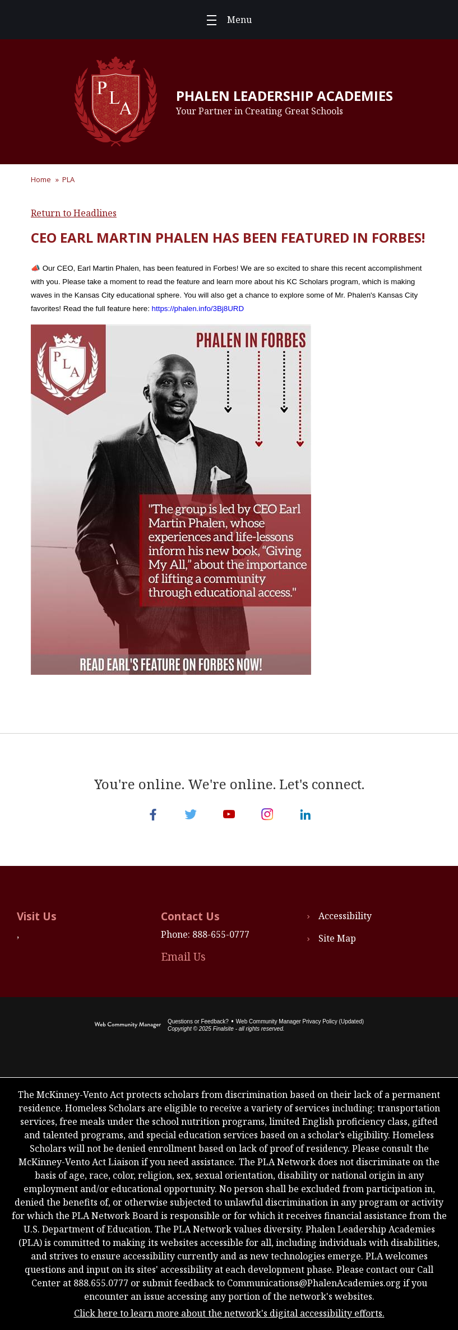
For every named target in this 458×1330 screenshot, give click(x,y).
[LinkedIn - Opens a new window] (305, 814)
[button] (229, 19)
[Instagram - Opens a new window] (267, 814)
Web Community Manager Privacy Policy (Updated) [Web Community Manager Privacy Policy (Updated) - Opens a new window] (300, 1021)
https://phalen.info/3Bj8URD (198, 308)
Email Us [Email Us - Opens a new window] (183, 956)
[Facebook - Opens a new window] (153, 814)
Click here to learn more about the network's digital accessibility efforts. (229, 1313)
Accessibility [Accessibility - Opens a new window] (345, 916)
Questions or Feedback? (198, 1021)
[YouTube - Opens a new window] (229, 814)
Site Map (337, 938)
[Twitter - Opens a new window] (191, 814)
